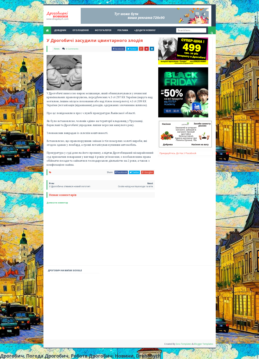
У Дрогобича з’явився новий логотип (69, 186)
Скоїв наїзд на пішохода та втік (135, 186)
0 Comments (72, 48)
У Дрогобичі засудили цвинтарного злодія (95, 40)
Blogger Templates (203, 343)
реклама (122, 30)
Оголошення (80, 30)
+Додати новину (144, 30)
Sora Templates (184, 343)
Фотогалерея (103, 30)
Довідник (60, 30)
